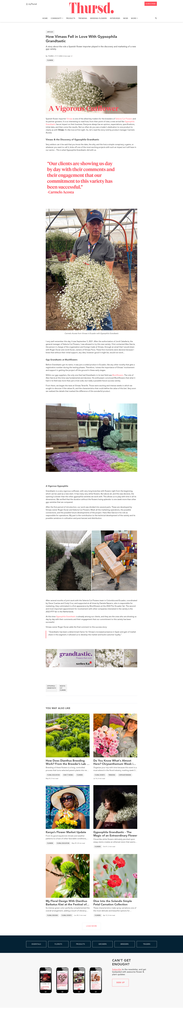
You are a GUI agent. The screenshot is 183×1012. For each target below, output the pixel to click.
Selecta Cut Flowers (123, 119)
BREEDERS (125, 944)
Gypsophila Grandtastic (66, 617)
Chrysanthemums (125, 775)
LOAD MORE (91, 926)
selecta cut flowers (63, 688)
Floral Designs (52, 915)
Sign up (120, 983)
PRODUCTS (80, 944)
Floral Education (53, 775)
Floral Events (100, 775)
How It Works (68, 775)
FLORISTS (58, 944)
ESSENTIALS (36, 944)
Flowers (50, 60)
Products (70, 18)
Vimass (69, 119)
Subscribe (116, 969)
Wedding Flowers (98, 18)
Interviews (115, 18)
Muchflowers (117, 375)
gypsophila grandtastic (51, 687)
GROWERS (103, 944)
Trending (82, 18)
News (125, 18)
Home (45, 18)
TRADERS (146, 944)
